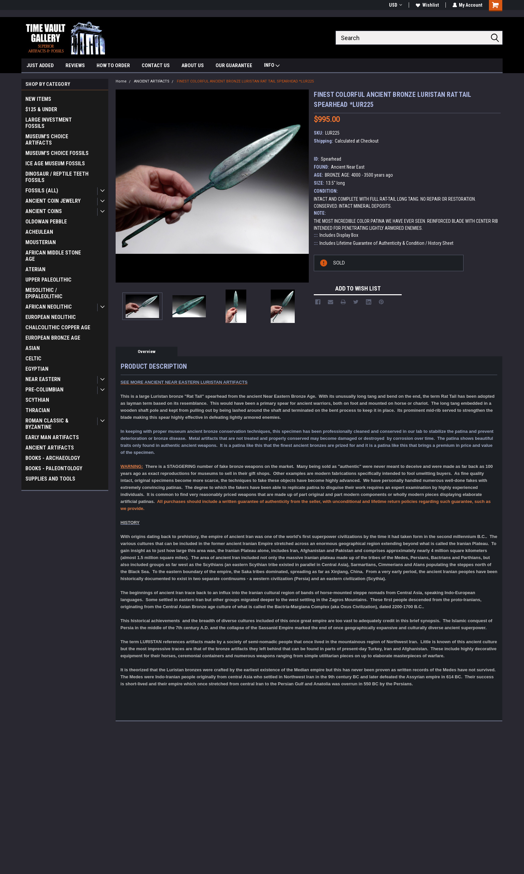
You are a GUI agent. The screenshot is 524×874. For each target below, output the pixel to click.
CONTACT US (156, 65)
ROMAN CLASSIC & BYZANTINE (47, 423)
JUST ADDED (40, 65)
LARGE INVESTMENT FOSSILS (48, 123)
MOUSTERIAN (40, 242)
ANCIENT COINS (43, 211)
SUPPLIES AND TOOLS (50, 479)
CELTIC (33, 358)
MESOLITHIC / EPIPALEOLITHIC (43, 293)
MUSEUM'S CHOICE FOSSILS (57, 153)
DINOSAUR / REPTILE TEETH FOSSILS (57, 177)
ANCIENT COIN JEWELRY (53, 201)
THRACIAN (37, 410)
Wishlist (426, 5)
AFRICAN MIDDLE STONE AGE (53, 255)
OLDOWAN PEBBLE (46, 221)
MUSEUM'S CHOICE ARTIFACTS (46, 139)
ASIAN (32, 348)
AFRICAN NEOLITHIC (48, 307)
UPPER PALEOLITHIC (48, 280)
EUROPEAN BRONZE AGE (52, 338)
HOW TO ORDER (113, 65)
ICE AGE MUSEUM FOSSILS (55, 163)
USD (395, 5)
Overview (146, 351)
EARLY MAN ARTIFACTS (52, 437)
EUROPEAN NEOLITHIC (50, 317)
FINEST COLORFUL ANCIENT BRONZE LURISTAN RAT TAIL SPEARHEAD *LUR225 (245, 81)
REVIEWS (75, 65)
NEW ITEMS (38, 99)
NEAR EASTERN (42, 379)
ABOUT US (192, 65)
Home (121, 81)
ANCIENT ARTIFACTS (49, 448)
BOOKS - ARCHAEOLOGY (52, 458)
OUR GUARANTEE (234, 65)
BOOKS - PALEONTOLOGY (53, 468)
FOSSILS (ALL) (41, 190)
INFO (272, 66)
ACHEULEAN (39, 232)
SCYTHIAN (37, 400)
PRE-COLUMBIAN (44, 389)
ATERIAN (35, 269)
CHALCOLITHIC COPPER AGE (57, 327)
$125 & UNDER (41, 109)
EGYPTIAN (36, 369)
